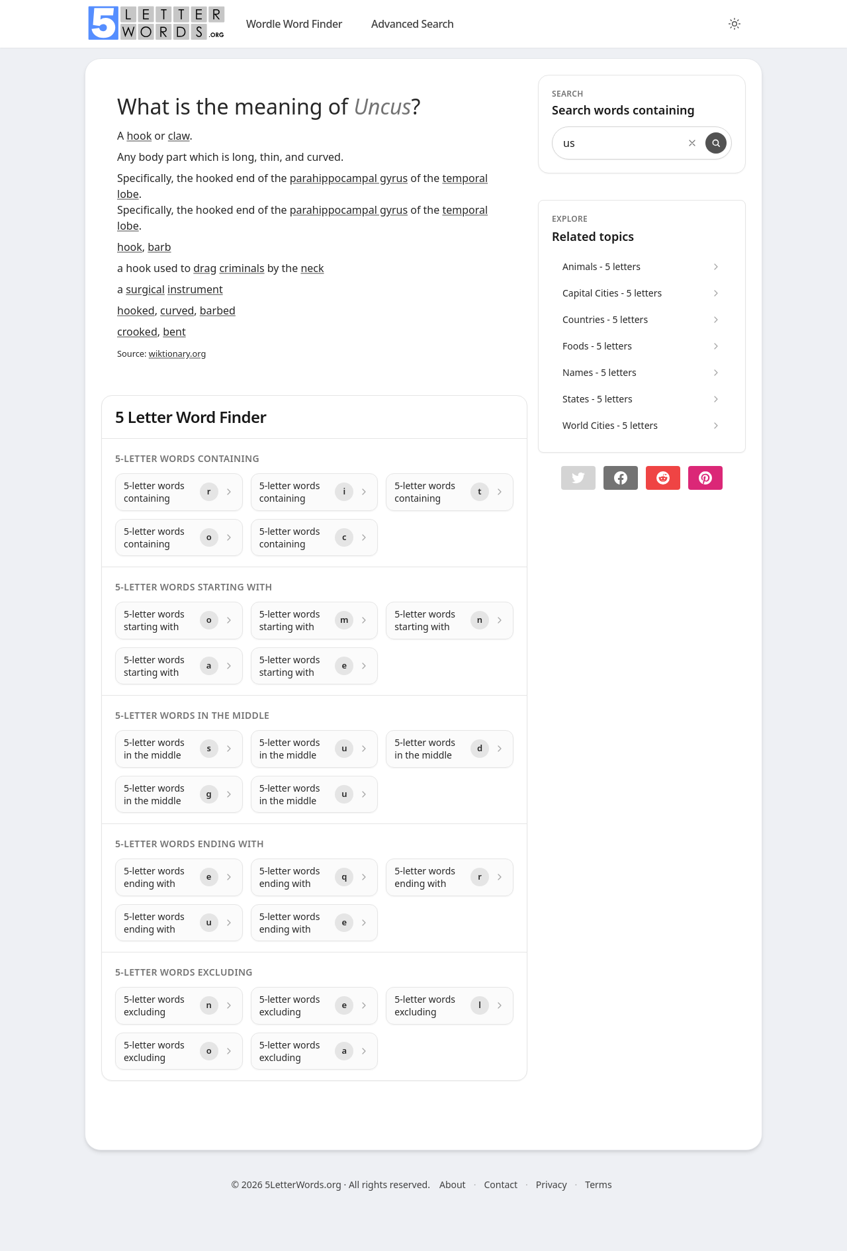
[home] (156, 23)
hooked (136, 310)
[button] (578, 478)
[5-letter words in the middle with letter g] (179, 794)
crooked (137, 331)
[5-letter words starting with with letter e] (315, 666)
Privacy (551, 1184)
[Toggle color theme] (734, 24)
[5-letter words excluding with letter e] (315, 1006)
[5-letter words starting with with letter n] (449, 620)
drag (204, 268)
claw (179, 135)
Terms (598, 1184)
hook (139, 135)
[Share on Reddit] (663, 478)
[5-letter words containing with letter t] (449, 492)
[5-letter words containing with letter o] (179, 538)
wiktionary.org (177, 353)
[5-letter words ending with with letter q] (315, 877)
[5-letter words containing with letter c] (315, 538)
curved (177, 310)
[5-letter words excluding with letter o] (179, 1051)
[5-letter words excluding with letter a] (315, 1051)
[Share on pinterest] (705, 478)
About (452, 1184)
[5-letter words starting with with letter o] (179, 620)
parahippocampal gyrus (349, 178)
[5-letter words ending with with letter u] (179, 923)
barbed (218, 310)
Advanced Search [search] (412, 24)
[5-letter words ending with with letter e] (179, 877)
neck (312, 268)
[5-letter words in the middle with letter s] (179, 749)
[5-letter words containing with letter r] (179, 492)
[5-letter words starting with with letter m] (315, 620)
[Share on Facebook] (620, 478)
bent (174, 331)
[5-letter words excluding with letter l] (449, 1006)
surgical (145, 289)
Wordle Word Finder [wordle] (294, 24)
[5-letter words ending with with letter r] (449, 877)
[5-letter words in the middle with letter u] (315, 749)
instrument (195, 289)
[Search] (716, 143)
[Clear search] (692, 143)
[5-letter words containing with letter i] (315, 492)
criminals (241, 268)
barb (159, 247)
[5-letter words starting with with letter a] (179, 666)
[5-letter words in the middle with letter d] (449, 749)
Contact (500, 1184)
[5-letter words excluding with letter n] (179, 1006)
